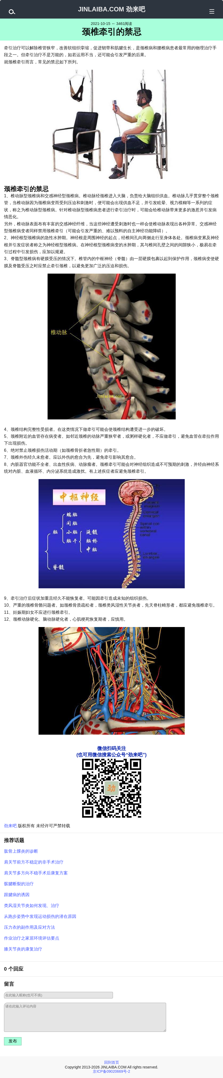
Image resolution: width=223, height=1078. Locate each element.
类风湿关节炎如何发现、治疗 (31, 905)
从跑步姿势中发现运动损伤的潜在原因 (40, 916)
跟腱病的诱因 (17, 894)
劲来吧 (10, 825)
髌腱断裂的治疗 (19, 884)
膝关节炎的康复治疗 (23, 949)
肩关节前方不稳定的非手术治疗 (34, 862)
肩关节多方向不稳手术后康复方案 (36, 873)
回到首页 (111, 1062)
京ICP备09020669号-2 (111, 1071)
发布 (13, 1041)
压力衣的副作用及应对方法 (29, 927)
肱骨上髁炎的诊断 (21, 851)
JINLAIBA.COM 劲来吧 (111, 9)
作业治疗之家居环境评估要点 (31, 938)
